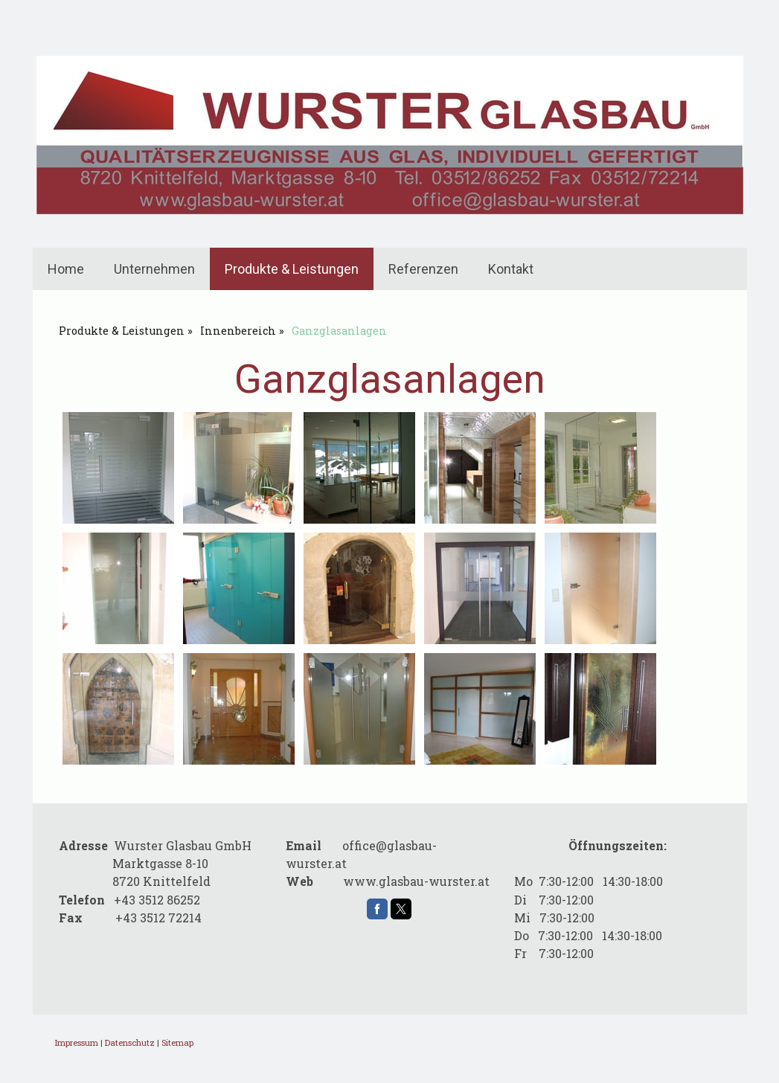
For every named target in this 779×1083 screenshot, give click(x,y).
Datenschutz (130, 1042)
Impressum (76, 1042)
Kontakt (510, 269)
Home (66, 269)
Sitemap (177, 1042)
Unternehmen (154, 269)
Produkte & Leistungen (292, 269)
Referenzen (423, 269)
